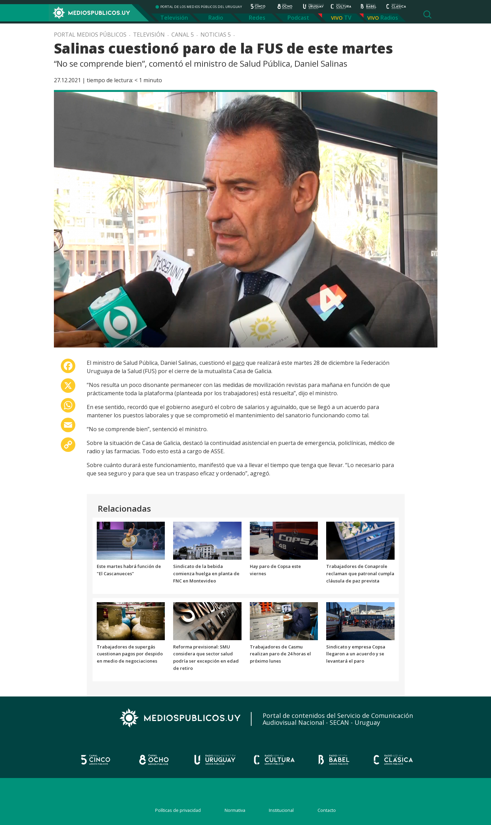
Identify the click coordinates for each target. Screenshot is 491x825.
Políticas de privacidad (178, 810)
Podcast (298, 17)
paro (238, 363)
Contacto (327, 810)
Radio (215, 17)
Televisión (174, 17)
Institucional (281, 810)
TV (347, 17)
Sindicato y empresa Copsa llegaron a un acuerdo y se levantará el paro (355, 654)
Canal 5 (182, 34)
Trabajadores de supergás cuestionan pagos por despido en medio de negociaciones (130, 654)
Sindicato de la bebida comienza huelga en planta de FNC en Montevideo (206, 573)
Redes (257, 17)
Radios (389, 17)
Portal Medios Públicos (90, 34)
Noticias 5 (215, 34)
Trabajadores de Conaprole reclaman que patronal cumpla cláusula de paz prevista (360, 573)
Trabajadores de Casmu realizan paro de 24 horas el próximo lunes (280, 654)
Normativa (235, 810)
